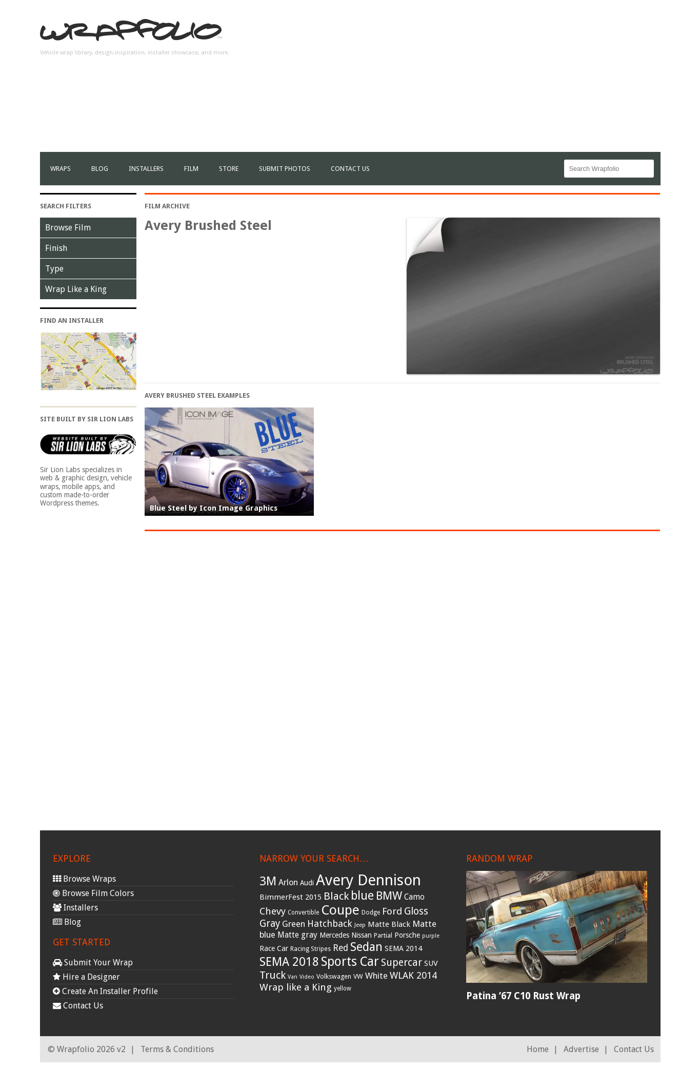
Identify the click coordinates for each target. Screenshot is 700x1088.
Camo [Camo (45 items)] (414, 897)
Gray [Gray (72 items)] (269, 923)
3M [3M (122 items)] (267, 881)
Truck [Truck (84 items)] (272, 975)
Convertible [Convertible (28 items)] (303, 912)
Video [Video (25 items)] (306, 977)
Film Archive (167, 206)
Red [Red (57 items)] (340, 948)
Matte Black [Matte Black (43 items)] (389, 924)
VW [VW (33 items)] (358, 976)
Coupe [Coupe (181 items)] (340, 910)
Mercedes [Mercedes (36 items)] (334, 935)
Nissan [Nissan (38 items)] (361, 935)
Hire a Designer (86, 977)
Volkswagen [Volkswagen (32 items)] (333, 976)
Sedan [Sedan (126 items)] (366, 947)
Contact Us (350, 168)
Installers (146, 168)
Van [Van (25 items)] (292, 977)
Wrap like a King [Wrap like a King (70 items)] (295, 987)
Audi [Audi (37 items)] (307, 883)
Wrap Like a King (76, 289)
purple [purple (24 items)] (430, 935)
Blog (99, 168)
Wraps (60, 168)
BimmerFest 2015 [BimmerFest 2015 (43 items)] (290, 897)
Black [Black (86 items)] (336, 896)
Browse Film (68, 227)
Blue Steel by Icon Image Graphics (213, 508)
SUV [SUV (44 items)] (431, 963)
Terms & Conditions (177, 1049)
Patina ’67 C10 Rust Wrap (523, 995)
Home (538, 1049)
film (191, 168)
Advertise (581, 1049)
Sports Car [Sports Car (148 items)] (350, 961)
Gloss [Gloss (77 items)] (416, 911)
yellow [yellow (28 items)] (342, 988)
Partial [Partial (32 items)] (383, 935)
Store (228, 168)
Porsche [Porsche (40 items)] (407, 935)
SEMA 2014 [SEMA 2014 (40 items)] (403, 948)
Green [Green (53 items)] (293, 924)
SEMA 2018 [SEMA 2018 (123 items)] (289, 962)
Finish (56, 248)
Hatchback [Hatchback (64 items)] (329, 923)
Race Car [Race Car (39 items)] (273, 948)
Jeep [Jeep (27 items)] (360, 924)
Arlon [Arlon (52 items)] (288, 882)
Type (54, 269)
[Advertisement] (474, 80)
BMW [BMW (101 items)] (389, 895)
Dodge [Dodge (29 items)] (371, 912)
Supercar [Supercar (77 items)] (401, 962)
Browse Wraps (84, 879)
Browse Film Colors (93, 893)
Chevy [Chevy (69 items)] (272, 911)
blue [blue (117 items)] (362, 895)
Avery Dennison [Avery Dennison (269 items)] (368, 880)
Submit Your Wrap (93, 962)
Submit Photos (284, 168)
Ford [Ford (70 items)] (392, 911)
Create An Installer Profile (105, 991)
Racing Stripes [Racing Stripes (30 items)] (310, 949)
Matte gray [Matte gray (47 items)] (297, 935)
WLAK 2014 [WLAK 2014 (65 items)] (413, 975)
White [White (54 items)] (376, 975)
